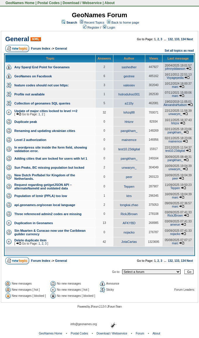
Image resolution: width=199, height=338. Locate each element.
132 (170, 39)
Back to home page (125, 22)
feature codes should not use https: (41, 85)
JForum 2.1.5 (97, 306)
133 (176, 39)
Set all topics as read (179, 50)
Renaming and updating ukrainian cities (44, 131)
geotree (129, 76)
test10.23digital (129, 149)
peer (129, 177)
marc (175, 86)
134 (183, 39)
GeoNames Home (19, 3)
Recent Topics (94, 22)
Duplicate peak (25, 121)
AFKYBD (129, 223)
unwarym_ (175, 114)
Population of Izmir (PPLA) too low (40, 196)
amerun (175, 224)
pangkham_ (129, 131)
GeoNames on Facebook (33, 76)
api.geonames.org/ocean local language (44, 205)
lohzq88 (129, 112)
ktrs (129, 196)
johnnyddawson (175, 68)
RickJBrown (129, 214)
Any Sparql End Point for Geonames (42, 67)
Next (190, 39)
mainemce (129, 140)
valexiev (129, 85)
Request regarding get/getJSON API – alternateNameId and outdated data (43, 186)
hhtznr (129, 121)
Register (91, 27)
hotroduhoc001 (129, 94)
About (110, 3)
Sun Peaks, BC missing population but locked (49, 167)
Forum (140, 333)
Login (109, 27)
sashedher (129, 67)
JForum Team (114, 306)
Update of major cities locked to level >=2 (45, 111)
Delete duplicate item (30, 240)
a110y (129, 103)
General (17, 39)
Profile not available (29, 94)
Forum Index (40, 48)
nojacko (129, 232)
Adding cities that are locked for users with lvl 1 (50, 158)
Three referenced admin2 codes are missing (48, 214)
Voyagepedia (175, 77)
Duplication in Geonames (33, 223)
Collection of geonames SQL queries (42, 103)
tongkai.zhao (129, 205)
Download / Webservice (82, 3)
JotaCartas (129, 241)
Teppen (129, 186)
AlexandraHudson (175, 105)
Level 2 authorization (30, 140)
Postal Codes (48, 3)
